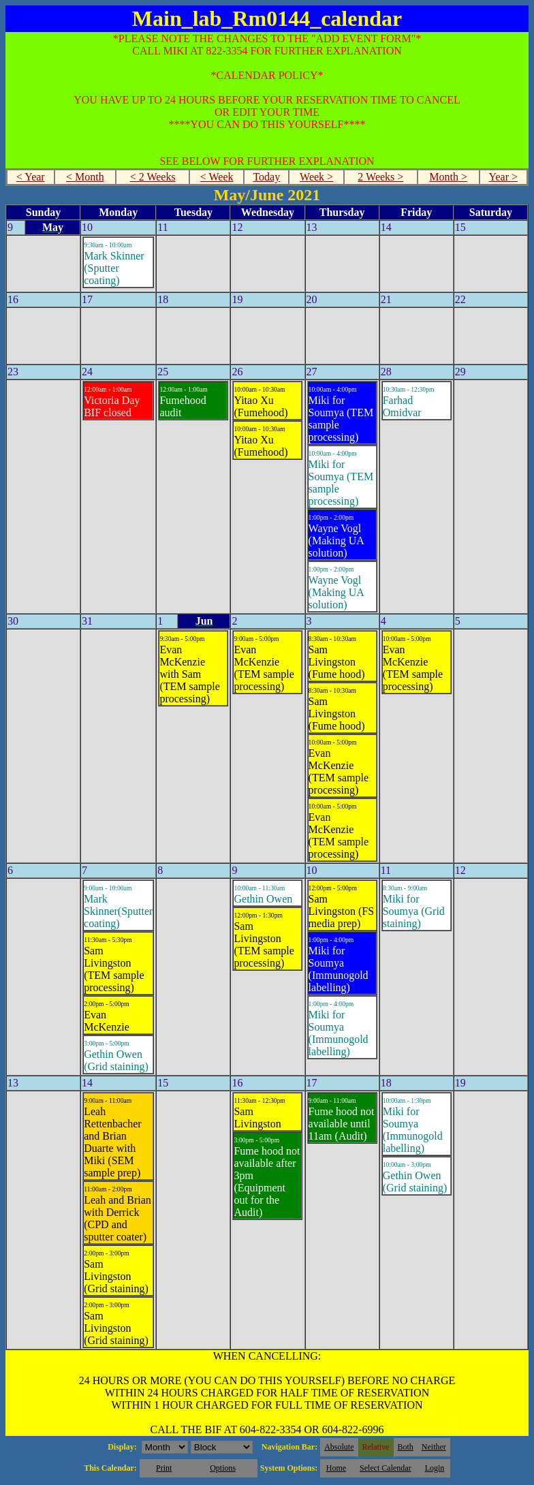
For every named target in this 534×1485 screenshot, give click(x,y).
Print (164, 1468)
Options (223, 1468)
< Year (30, 177)
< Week (217, 177)
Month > (448, 177)
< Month (85, 177)
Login (435, 1468)
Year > (503, 177)
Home (336, 1468)
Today (266, 177)
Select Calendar (385, 1468)
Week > (316, 177)
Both (405, 1447)
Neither (434, 1447)
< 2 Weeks (153, 177)
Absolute (339, 1447)
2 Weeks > (380, 177)
